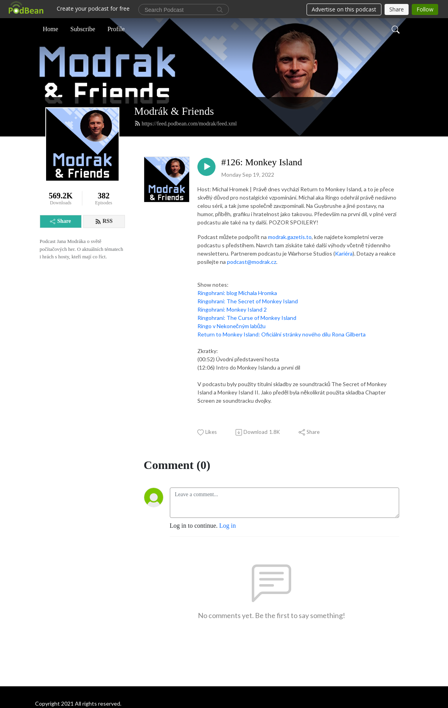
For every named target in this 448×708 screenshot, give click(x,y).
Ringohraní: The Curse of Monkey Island (246, 317)
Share (60, 221)
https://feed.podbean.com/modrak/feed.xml (185, 123)
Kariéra (344, 253)
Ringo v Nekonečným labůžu (231, 326)
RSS (104, 221)
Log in (227, 525)
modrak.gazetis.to (290, 237)
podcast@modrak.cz (251, 261)
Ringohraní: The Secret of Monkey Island (247, 301)
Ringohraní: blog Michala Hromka (237, 293)
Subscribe (83, 29)
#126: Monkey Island (261, 162)
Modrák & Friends (174, 111)
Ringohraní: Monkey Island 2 (232, 309)
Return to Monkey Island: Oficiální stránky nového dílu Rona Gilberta (281, 334)
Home (50, 29)
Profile (116, 29)
